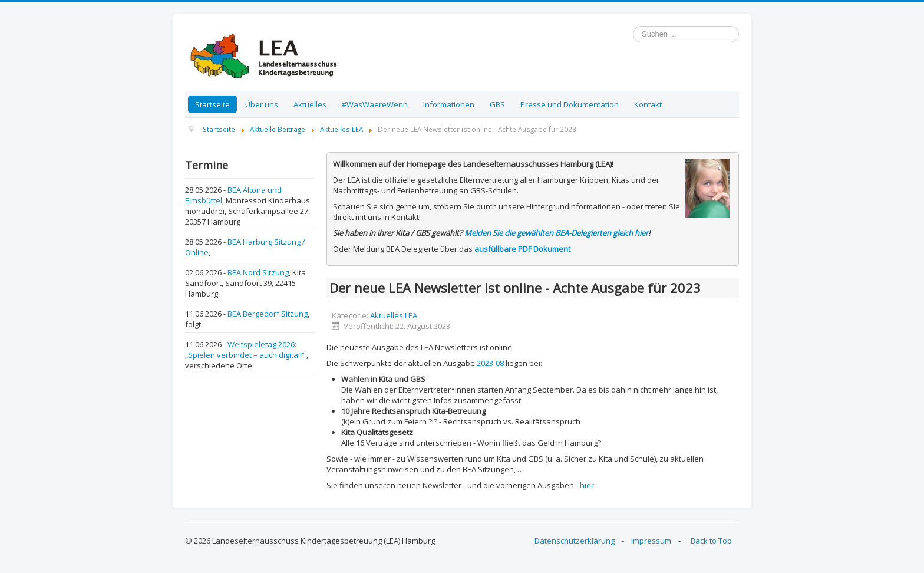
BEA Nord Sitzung (258, 272)
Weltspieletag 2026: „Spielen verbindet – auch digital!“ (245, 349)
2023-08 (490, 363)
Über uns (261, 104)
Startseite (212, 104)
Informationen (448, 104)
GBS (497, 104)
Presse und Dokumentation (569, 104)
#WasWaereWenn (375, 104)
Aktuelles (309, 104)
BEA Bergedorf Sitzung (267, 313)
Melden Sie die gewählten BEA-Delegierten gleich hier (556, 233)
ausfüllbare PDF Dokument (522, 248)
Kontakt (648, 104)
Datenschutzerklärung (574, 540)
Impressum (651, 540)
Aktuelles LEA (393, 315)
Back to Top (711, 540)
